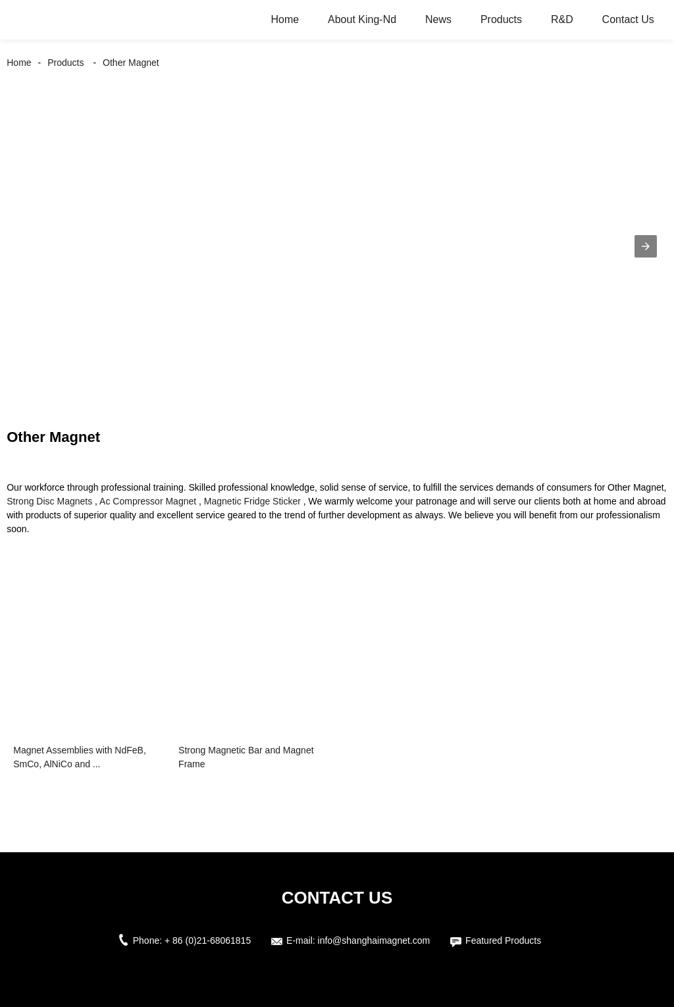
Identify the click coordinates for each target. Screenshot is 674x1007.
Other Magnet (131, 62)
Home (285, 19)
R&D (562, 19)
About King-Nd (362, 19)
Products (501, 19)
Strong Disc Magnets (49, 501)
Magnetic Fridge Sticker (252, 501)
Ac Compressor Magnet (147, 501)
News (438, 19)
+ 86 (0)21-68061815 (208, 940)
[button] (646, 246)
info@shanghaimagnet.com (374, 940)
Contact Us (628, 19)
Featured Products (503, 940)
